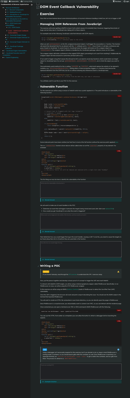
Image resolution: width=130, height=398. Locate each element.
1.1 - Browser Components (15, 10)
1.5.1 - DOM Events (14, 27)
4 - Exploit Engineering (11, 57)
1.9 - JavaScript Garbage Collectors (14, 47)
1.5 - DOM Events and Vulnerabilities (13, 24)
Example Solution (50, 381)
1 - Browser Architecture (11, 8)
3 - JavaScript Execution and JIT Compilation (14, 54)
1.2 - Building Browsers (14, 12)
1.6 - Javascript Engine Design (16, 35)
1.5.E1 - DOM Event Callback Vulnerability (18, 32)
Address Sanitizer (72, 289)
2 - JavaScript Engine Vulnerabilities (15, 51)
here (116, 142)
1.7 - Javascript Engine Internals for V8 (17, 38)
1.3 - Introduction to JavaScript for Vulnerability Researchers (17, 15)
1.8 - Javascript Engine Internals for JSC (17, 43)
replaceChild (109, 209)
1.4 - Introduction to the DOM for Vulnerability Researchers (16, 20)
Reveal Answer (49, 200)
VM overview (73, 274)
